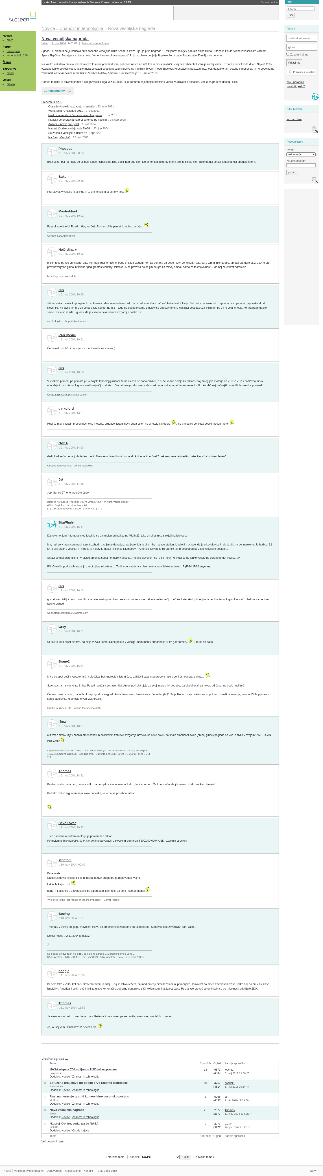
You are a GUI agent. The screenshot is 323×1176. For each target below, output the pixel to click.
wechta (229, 1069)
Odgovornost (54, 1170)
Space (45, 51)
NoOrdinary (68, 249)
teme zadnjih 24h (17, 55)
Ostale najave (80, 1130)
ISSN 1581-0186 (107, 1170)
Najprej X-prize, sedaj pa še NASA (69, 128)
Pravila (7, 1170)
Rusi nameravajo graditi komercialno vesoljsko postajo (89, 1096)
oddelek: (155, 1157)
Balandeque (56, 1073)
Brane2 (64, 661)
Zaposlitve (9, 68)
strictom (65, 860)
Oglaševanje (73, 1170)
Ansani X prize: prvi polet (63, 124)
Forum (7, 46)
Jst (61, 479)
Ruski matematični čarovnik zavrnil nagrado (75, 115)
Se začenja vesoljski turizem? (66, 133)
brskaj (10, 73)
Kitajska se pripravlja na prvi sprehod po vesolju (77, 119)
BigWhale (66, 522)
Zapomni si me (297, 54)
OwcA (63, 443)
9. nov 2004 (58, 43)
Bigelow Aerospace (170, 55)
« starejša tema (115, 1157)
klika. (235, 81)
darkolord (66, 408)
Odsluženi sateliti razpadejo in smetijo (71, 106)
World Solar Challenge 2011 (65, 110)
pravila (11, 84)
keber (53, 1113)
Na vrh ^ (315, 1170)
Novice (7, 35)
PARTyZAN (67, 335)
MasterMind (68, 211)
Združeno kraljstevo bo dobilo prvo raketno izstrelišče (89, 1082)
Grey (62, 627)
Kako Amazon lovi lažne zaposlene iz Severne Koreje (87, 2)
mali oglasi (13, 51)
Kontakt (88, 1170)
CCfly (228, 1123)
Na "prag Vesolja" (59, 137)
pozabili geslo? (295, 86)
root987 (54, 1127)
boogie (64, 971)
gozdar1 (230, 1083)
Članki (7, 62)
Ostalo (7, 79)
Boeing (64, 913)
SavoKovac (67, 823)
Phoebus (65, 148)
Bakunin (65, 176)
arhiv (10, 40)
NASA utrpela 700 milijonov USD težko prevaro (83, 1069)
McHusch (55, 1100)
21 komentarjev (54, 90)
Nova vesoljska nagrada (65, 38)
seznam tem (293, 119)
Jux (61, 290)
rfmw (62, 721)
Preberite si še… (51, 102)
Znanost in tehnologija (95, 43)
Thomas (65, 771)
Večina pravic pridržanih (29, 1170)
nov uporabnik (295, 82)
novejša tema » (205, 1157)
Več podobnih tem (52, 1141)
